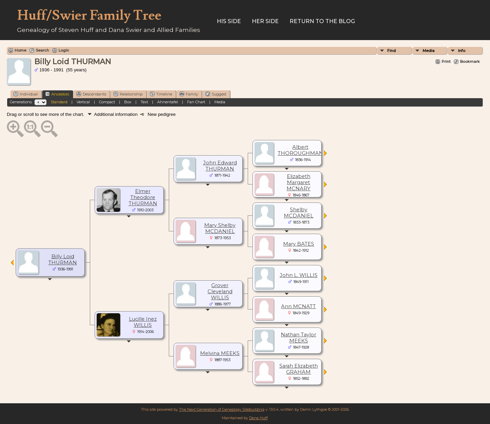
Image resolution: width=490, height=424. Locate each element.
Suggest (216, 93)
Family (189, 93)
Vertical (83, 102)
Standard (59, 102)
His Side (229, 21)
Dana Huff (258, 418)
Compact (107, 102)
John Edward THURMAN (220, 166)
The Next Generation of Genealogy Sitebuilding (221, 409)
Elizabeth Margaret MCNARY (298, 182)
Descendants (91, 93)
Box (127, 102)
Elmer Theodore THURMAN (143, 197)
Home (20, 50)
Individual (26, 93)
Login (64, 50)
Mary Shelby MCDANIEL (219, 228)
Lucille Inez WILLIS (143, 322)
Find (391, 50)
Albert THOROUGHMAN (300, 150)
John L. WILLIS (298, 275)
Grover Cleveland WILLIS (220, 291)
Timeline (161, 93)
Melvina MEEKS (220, 353)
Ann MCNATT (298, 306)
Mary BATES (298, 244)
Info (461, 50)
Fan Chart (196, 102)
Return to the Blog (322, 21)
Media (429, 50)
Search (42, 50)
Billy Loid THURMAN (62, 259)
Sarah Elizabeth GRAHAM (298, 369)
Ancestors (57, 93)
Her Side (265, 21)
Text (144, 102)
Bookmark (470, 61)
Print (446, 61)
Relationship (128, 93)
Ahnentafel (167, 102)
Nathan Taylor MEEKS (298, 338)
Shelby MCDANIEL (298, 213)
